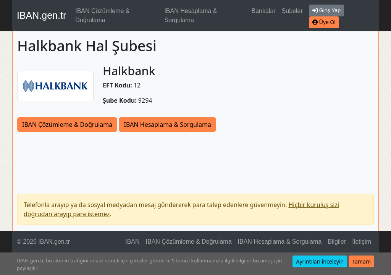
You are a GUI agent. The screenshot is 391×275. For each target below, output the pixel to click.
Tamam (361, 261)
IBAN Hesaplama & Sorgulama (190, 15)
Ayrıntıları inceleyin (320, 261)
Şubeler (292, 11)
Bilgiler (337, 241)
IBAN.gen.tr (41, 15)
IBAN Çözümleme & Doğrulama (102, 15)
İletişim (361, 241)
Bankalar (263, 11)
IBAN (132, 241)
